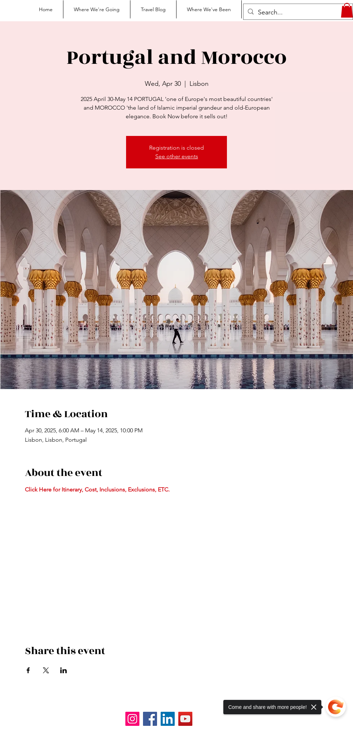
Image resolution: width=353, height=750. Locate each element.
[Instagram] (132, 719)
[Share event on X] (46, 670)
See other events (176, 156)
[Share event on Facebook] (28, 670)
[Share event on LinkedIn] (63, 670)
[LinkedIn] (168, 719)
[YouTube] (185, 719)
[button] (347, 10)
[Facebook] (150, 719)
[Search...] (298, 12)
